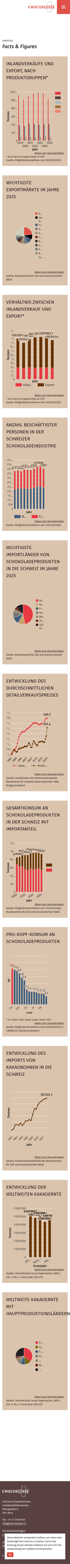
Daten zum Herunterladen (49, 153)
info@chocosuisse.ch (14, 1523)
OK (10, 1554)
